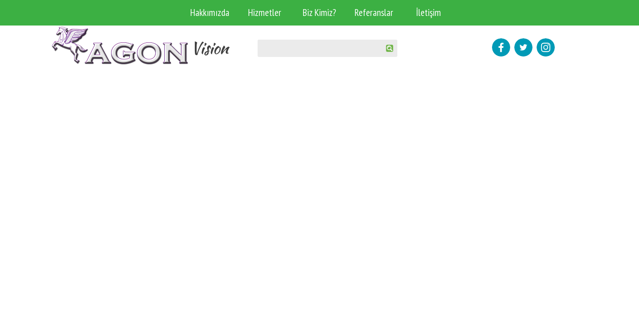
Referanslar (374, 12)
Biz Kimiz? (319, 12)
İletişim (428, 12)
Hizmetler (264, 12)
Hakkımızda (209, 12)
